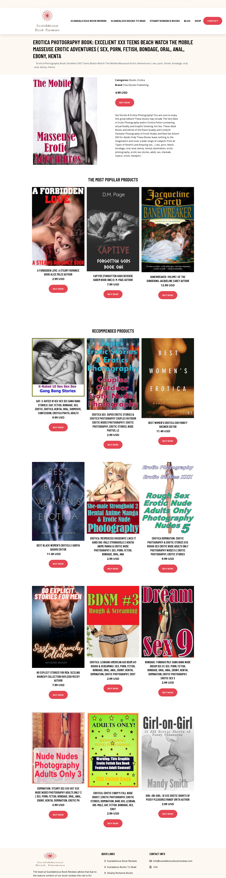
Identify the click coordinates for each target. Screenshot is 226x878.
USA (152, 3)
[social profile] (47, 4)
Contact (212, 18)
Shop (198, 18)
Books (132, 76)
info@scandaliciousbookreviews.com (173, 3)
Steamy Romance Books (165, 18)
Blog (187, 18)
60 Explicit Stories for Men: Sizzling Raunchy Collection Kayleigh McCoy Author (58, 672)
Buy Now (124, 98)
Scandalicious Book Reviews (89, 18)
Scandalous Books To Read (128, 18)
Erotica (141, 76)
